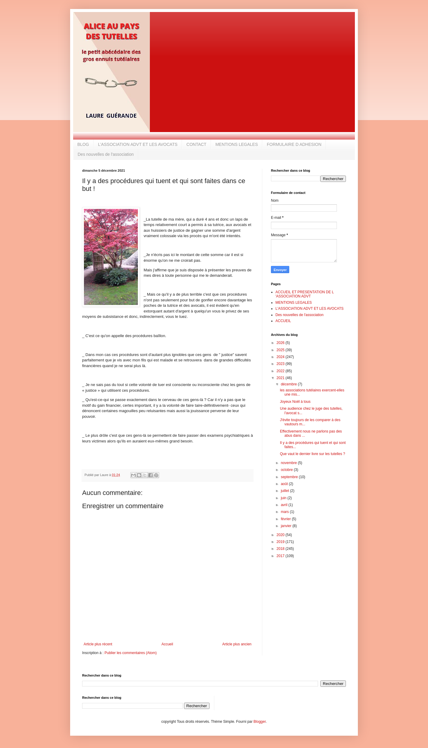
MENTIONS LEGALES (236, 144)
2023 (281, 364)
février (286, 519)
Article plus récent (98, 644)
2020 (281, 535)
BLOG (83, 144)
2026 (281, 343)
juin (284, 498)
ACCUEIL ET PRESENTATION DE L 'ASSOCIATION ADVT (304, 294)
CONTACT (196, 144)
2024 (281, 357)
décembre (289, 384)
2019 (281, 542)
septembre (290, 477)
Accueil (167, 644)
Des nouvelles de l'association (106, 154)
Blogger (260, 721)
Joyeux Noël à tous (295, 402)
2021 (281, 378)
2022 (281, 371)
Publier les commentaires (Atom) (131, 653)
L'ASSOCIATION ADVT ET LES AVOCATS (137, 144)
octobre (287, 470)
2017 (281, 556)
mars (285, 512)
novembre (289, 463)
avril (284, 505)
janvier (287, 526)
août (285, 484)
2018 (281, 549)
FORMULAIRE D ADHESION (294, 144)
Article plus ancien (236, 644)
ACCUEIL (283, 321)
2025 (281, 350)
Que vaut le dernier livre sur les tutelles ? (312, 454)
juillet (285, 491)
